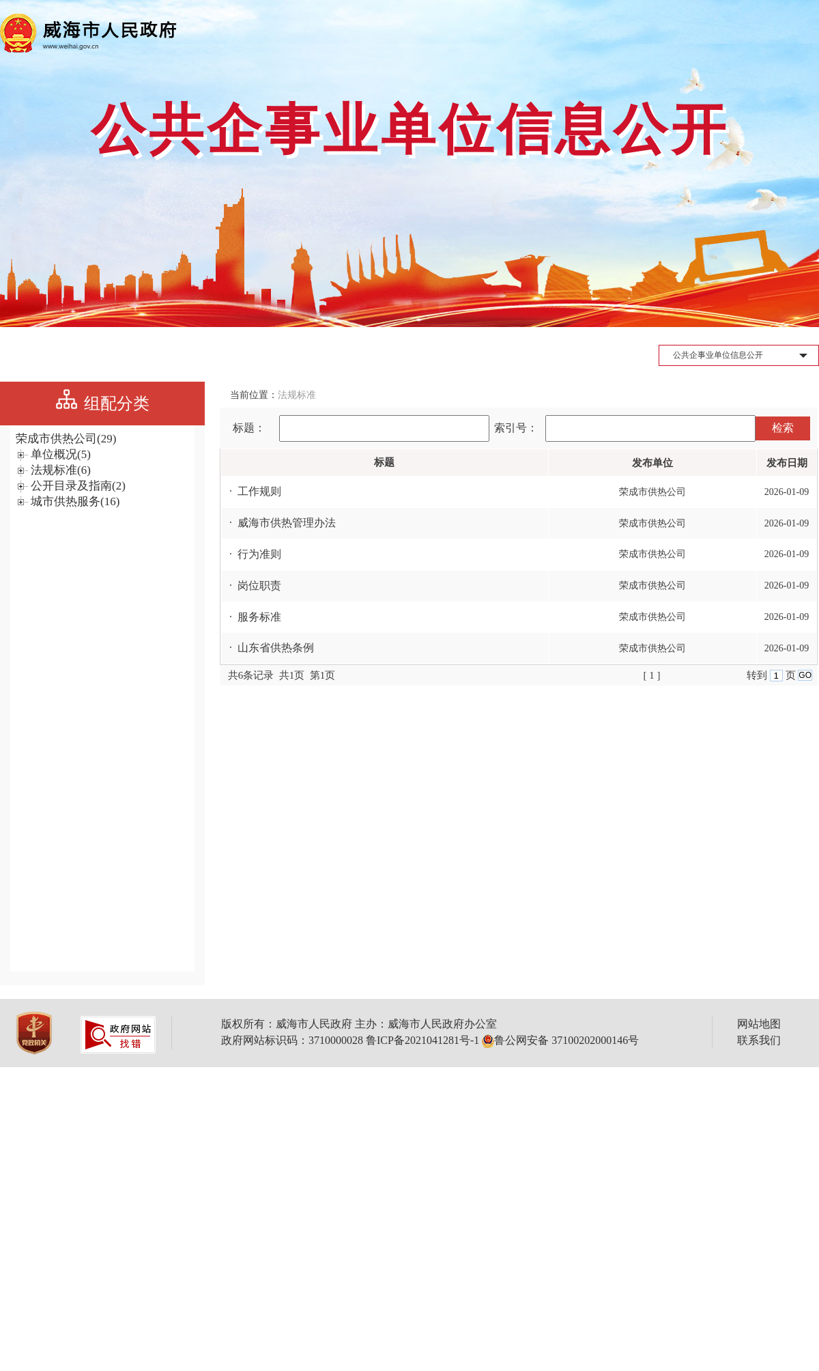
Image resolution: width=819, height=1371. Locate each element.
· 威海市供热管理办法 (278, 522)
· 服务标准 (251, 617)
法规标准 (297, 395)
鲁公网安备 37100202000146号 (560, 1040)
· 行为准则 (251, 554)
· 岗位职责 (251, 585)
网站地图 (759, 1024)
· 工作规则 (251, 491)
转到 (758, 675)
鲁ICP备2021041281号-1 (422, 1040)
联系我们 (759, 1040)
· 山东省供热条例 (267, 647)
